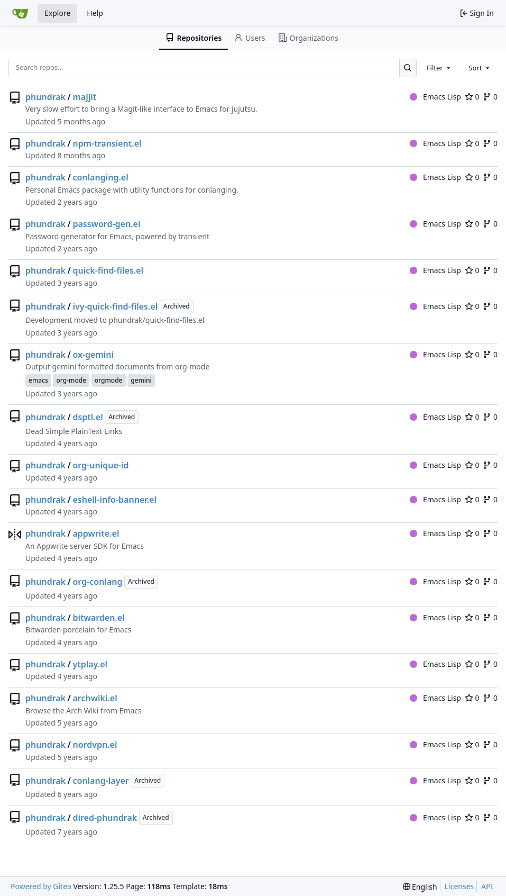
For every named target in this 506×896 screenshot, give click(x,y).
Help (95, 13)
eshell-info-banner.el (114, 499)
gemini (141, 380)
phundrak (45, 97)
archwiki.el (94, 698)
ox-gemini (93, 354)
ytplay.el (89, 664)
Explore (57, 13)
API (487, 886)
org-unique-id (100, 465)
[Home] (20, 13)
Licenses (459, 886)
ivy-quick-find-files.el (115, 306)
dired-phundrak (104, 817)
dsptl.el (87, 417)
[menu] (420, 887)
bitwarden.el (98, 617)
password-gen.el (106, 224)
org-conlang (97, 581)
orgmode (109, 380)
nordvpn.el (94, 744)
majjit (84, 97)
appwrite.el (95, 533)
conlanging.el (100, 177)
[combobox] (439, 68)
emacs (38, 380)
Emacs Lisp (435, 97)
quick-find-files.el (107, 270)
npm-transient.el (106, 143)
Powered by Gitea (41, 886)
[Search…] (408, 68)
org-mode (71, 380)
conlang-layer (100, 780)
